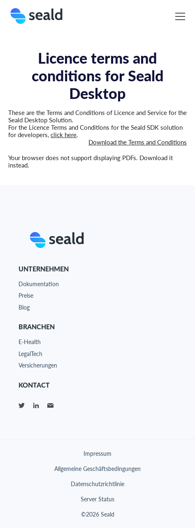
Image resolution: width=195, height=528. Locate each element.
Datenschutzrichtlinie (97, 483)
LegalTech (30, 353)
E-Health (30, 341)
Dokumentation (39, 283)
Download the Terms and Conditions (137, 142)
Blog (24, 307)
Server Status (97, 499)
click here (64, 134)
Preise (26, 295)
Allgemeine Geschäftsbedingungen (97, 468)
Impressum (97, 453)
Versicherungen (38, 365)
